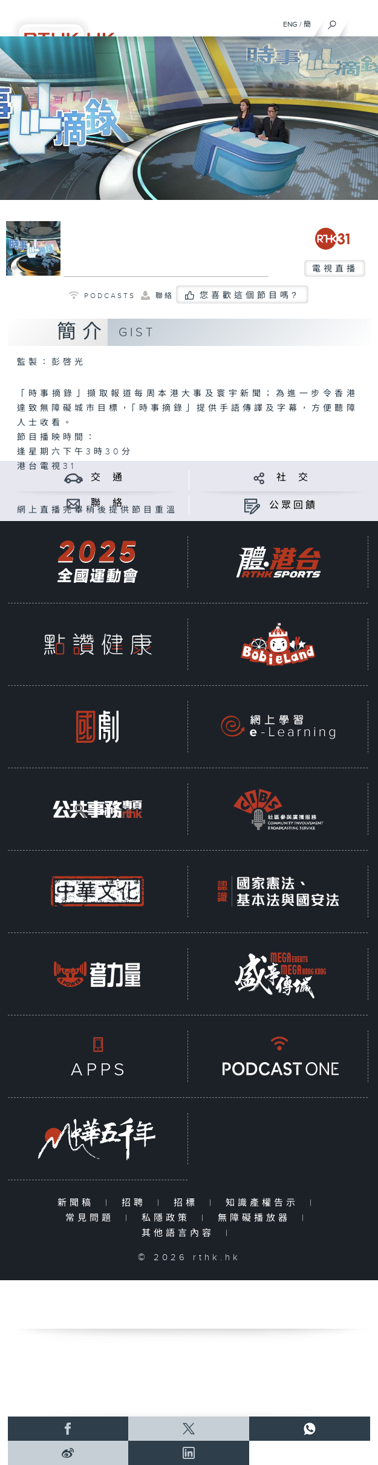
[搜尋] (332, 22)
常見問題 (92, 1218)
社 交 (293, 477)
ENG (290, 24)
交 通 (108, 477)
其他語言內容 (181, 1233)
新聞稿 (78, 1203)
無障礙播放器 (257, 1218)
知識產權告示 (265, 1203)
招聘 (136, 1203)
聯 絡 (108, 503)
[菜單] (361, 22)
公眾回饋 (293, 505)
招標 (188, 1203)
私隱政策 (168, 1218)
